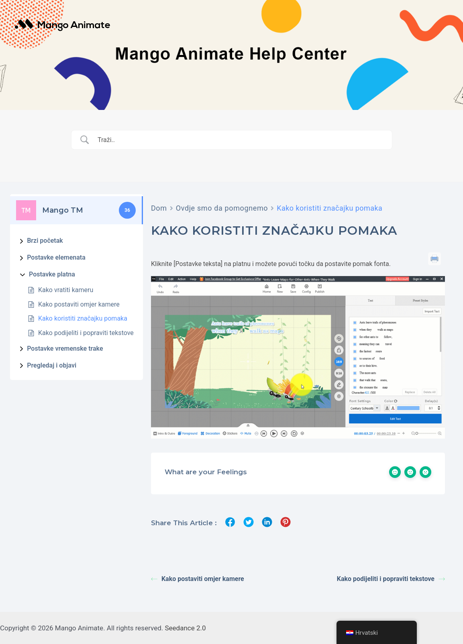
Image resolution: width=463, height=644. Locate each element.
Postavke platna (52, 274)
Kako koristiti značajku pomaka (82, 318)
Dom (159, 208)
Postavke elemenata (56, 257)
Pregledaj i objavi (51, 365)
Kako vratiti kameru (65, 290)
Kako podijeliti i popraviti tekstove (86, 333)
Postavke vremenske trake (65, 348)
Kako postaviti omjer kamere (79, 304)
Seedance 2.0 (185, 628)
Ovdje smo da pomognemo (222, 208)
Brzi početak (45, 240)
